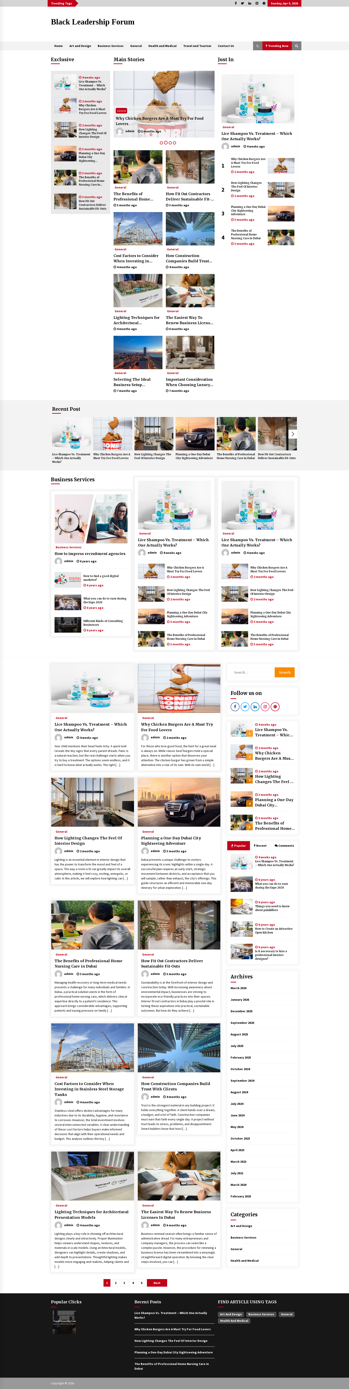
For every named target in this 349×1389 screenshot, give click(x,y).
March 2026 (238, 988)
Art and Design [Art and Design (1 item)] (231, 1314)
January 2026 (240, 1000)
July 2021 (237, 1173)
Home (58, 46)
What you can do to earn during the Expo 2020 (104, 600)
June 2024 (237, 1115)
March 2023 (238, 1162)
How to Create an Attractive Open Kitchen (273, 930)
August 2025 (239, 1034)
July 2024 (237, 1104)
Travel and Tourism (197, 46)
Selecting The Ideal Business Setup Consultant (132, 382)
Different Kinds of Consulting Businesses (103, 623)
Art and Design (80, 46)
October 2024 (240, 1069)
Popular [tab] (238, 846)
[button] (257, 45)
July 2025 (237, 1046)
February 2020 (241, 1196)
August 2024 (239, 1092)
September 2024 (242, 1081)
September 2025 (242, 1023)
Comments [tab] (284, 846)
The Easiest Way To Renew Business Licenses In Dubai (190, 320)
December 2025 (241, 1011)
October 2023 (240, 1138)
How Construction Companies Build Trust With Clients (187, 258)
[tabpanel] (164, 104)
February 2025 (241, 1057)
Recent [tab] (260, 846)
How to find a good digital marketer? (101, 578)
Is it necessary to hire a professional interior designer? (271, 955)
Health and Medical (162, 46)
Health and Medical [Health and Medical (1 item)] (234, 1321)
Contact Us (226, 46)
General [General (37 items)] (286, 1314)
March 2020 (238, 1185)
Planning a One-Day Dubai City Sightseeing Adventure (92, 157)
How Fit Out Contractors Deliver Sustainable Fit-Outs (92, 205)
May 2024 (237, 1127)
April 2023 (237, 1150)
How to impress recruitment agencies (90, 553)
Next (292, 434)
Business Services (111, 46)
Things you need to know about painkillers (272, 908)
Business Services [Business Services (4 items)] (261, 1314)
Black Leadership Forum (92, 22)
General (136, 46)
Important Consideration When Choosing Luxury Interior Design (189, 382)
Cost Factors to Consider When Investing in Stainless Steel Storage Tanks (136, 258)
